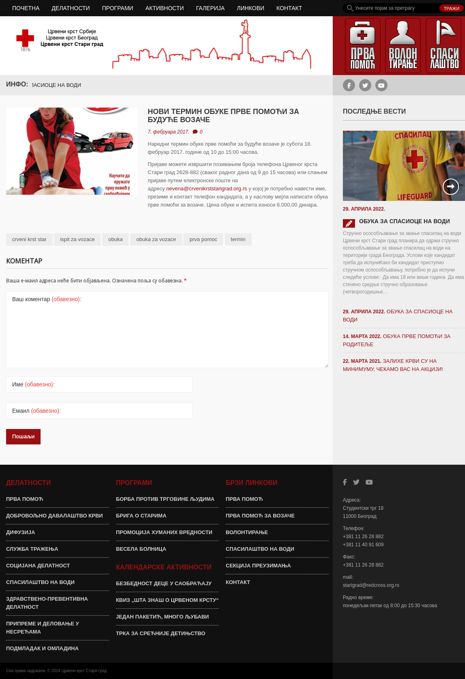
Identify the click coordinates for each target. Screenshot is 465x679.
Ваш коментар (46, 299)
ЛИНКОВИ (251, 8)
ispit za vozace (77, 239)
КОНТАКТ (289, 8)
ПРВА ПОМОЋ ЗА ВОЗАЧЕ (260, 516)
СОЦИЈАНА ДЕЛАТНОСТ (38, 566)
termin (238, 239)
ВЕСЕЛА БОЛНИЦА (141, 549)
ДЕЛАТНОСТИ (71, 8)
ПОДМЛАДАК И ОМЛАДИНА (42, 648)
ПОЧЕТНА (25, 8)
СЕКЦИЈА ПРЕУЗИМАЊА (258, 566)
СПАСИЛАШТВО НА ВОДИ (40, 582)
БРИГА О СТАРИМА (141, 516)
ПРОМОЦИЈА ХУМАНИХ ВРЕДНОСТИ (164, 532)
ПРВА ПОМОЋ (24, 499)
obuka (115, 239)
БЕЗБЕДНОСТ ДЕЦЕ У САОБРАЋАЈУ (164, 583)
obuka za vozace (156, 239)
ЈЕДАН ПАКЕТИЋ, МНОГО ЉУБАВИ (162, 617)
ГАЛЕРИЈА (210, 8)
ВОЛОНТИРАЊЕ (247, 532)
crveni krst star (29, 239)
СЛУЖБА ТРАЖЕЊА (32, 549)
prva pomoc (203, 239)
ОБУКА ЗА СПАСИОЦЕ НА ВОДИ (44, 85)
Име (33, 384)
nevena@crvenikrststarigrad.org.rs (206, 188)
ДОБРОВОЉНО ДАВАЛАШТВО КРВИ (54, 516)
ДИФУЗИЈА (20, 532)
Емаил (36, 410)
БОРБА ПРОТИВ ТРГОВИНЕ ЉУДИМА (165, 499)
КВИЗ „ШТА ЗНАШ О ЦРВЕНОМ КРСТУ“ (167, 600)
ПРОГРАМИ (117, 8)
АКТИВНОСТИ (164, 8)
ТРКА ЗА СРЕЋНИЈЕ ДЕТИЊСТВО (160, 633)
